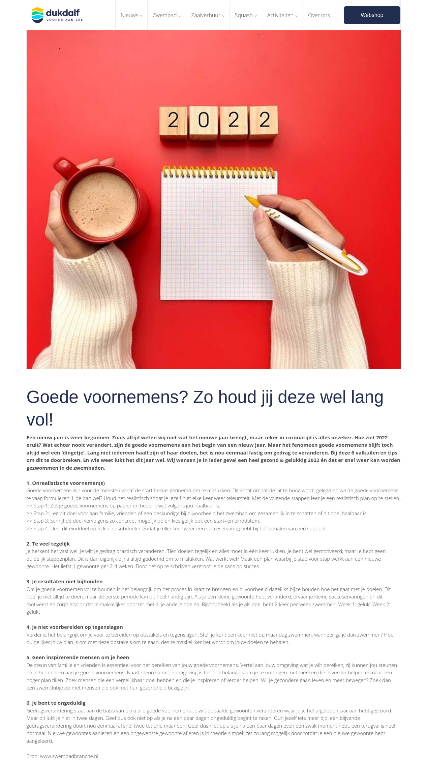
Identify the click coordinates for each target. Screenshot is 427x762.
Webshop (372, 15)
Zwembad (165, 15)
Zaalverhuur (205, 15)
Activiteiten (280, 15)
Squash (244, 15)
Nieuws (129, 15)
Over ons (319, 15)
